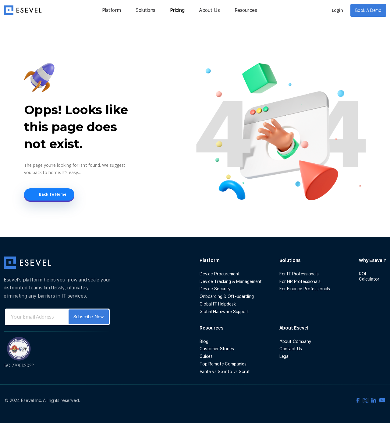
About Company (295, 341)
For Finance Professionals (304, 288)
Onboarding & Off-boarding (227, 296)
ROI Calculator (369, 276)
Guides (206, 356)
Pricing (177, 10)
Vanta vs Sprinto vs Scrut (225, 371)
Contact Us (290, 348)
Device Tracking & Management (231, 281)
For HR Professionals (300, 281)
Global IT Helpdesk (218, 304)
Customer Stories (217, 348)
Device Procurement (219, 273)
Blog (204, 341)
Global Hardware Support (224, 311)
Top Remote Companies (223, 363)
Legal (284, 356)
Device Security (215, 288)
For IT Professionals (299, 273)
